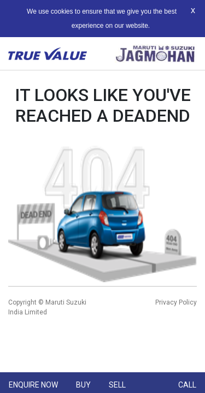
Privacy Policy (176, 302)
